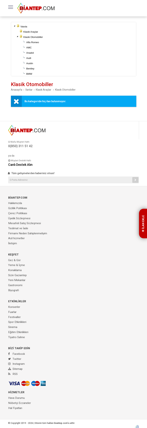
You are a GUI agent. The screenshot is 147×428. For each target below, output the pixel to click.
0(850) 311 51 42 (20, 146)
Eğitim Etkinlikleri (18, 332)
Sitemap (15, 369)
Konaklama (15, 270)
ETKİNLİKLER (17, 301)
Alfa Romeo (32, 42)
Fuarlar (12, 312)
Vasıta (24, 26)
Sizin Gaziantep (17, 275)
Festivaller (14, 317)
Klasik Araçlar (30, 31)
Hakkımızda (15, 203)
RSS (13, 374)
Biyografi (13, 290)
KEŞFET (13, 254)
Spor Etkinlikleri (17, 322)
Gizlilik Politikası (17, 208)
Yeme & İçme (16, 265)
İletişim (12, 243)
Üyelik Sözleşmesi (19, 218)
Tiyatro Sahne (16, 337)
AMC (29, 47)
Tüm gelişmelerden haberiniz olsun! (31, 173)
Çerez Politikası (17, 213)
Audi (28, 58)
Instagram (16, 363)
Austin (29, 63)
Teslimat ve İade (18, 228)
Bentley (30, 68)
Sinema (12, 327)
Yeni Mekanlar (16, 280)
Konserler (14, 307)
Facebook (16, 354)
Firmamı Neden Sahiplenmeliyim (27, 233)
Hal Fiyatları (15, 408)
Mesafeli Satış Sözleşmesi (24, 223)
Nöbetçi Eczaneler (19, 403)
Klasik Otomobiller (33, 37)
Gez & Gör (14, 260)
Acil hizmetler (16, 238)
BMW (29, 73)
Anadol (30, 52)
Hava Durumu (16, 398)
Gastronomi (15, 285)
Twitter (14, 359)
